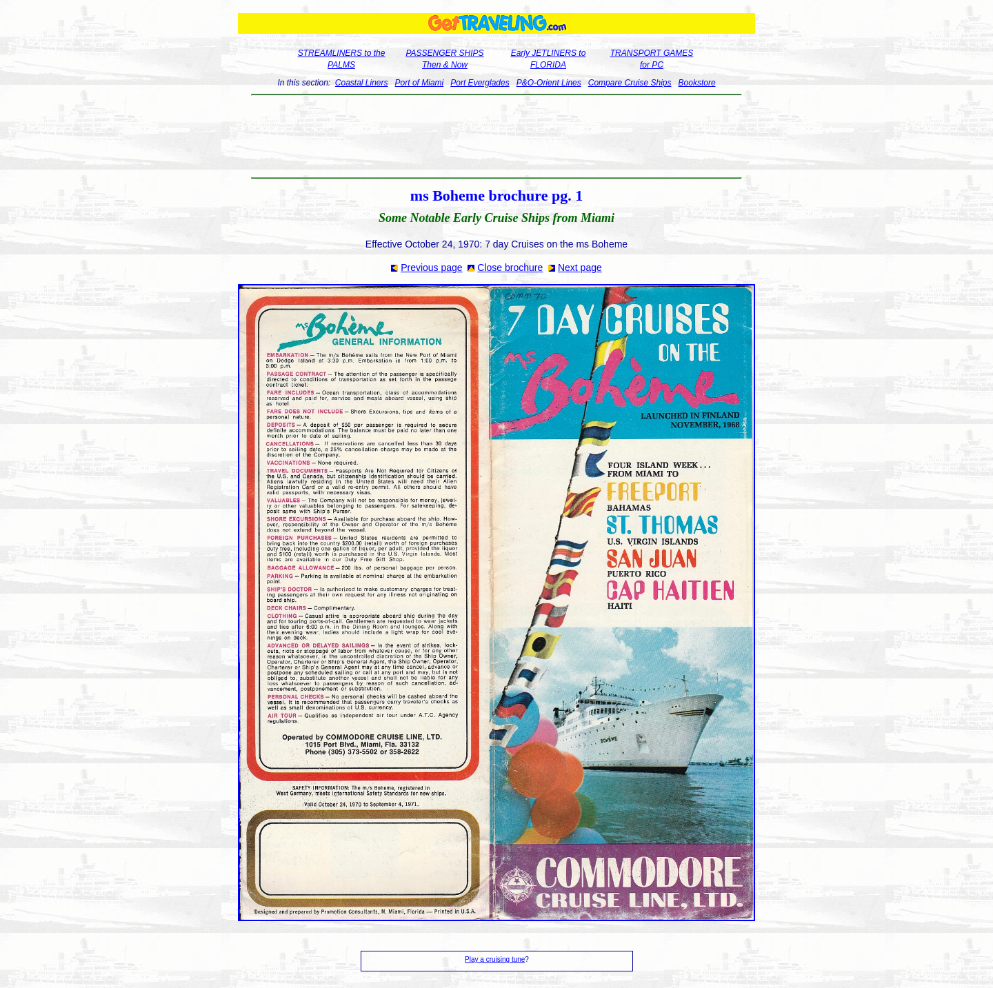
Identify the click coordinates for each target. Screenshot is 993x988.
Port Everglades (479, 83)
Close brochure (510, 267)
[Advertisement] (497, 136)
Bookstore (697, 83)
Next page (580, 267)
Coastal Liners (361, 83)
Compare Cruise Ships (630, 83)
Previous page (432, 267)
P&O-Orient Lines (548, 83)
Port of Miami (419, 83)
